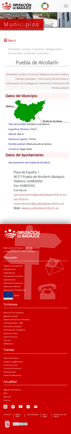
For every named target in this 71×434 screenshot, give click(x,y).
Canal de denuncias (12, 375)
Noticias (7, 396)
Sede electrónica (11, 358)
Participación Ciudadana (14, 329)
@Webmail (8, 343)
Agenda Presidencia (12, 389)
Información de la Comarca (53, 78)
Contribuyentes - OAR (13, 323)
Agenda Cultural (11, 316)
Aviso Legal (44, 415)
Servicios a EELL (11, 333)
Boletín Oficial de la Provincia (17, 319)
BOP (5, 393)
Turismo (7, 340)
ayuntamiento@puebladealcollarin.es (40, 195)
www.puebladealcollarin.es (40, 208)
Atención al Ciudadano (14, 312)
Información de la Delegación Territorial (28, 83)
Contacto (8, 414)
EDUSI (11, 295)
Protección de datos (60, 415)
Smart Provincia (11, 336)
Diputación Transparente (15, 290)
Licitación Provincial (12, 368)
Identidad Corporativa (13, 283)
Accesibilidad (32, 414)
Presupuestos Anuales (13, 276)
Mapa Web (18, 415)
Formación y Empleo (13, 326)
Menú (12, 41)
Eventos (7, 400)
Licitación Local (10, 365)
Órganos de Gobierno (13, 265)
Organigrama (9, 272)
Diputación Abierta (12, 286)
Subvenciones (10, 279)
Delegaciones (10, 269)
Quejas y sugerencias (13, 361)
